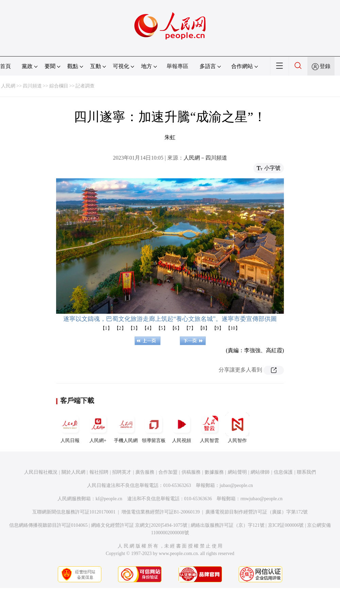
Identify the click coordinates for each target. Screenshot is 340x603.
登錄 (325, 66)
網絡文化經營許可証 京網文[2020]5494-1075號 (139, 525)
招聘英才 (121, 472)
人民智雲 (209, 427)
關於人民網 (73, 472)
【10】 (233, 328)
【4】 (148, 328)
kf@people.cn (109, 498)
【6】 (176, 328)
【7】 (190, 328)
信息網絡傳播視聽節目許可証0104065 (48, 525)
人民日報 (70, 427)
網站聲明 (237, 472)
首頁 (5, 66)
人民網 (8, 85)
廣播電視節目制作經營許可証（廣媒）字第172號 (256, 512)
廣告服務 (144, 472)
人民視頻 (181, 427)
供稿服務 (191, 472)
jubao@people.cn (236, 485)
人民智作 (237, 427)
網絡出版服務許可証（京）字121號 (228, 525)
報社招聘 (98, 472)
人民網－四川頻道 (205, 158)
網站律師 (260, 472)
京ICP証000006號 (286, 525)
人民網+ (98, 427)
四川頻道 (32, 85)
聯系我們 (306, 472)
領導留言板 (154, 427)
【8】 (204, 328)
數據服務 (214, 472)
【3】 (134, 328)
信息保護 (283, 472)
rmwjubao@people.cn (261, 498)
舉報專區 (177, 66)
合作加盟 (167, 472)
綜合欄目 (58, 85)
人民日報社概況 (40, 472)
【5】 (162, 328)
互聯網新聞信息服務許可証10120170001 (74, 512)
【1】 (106, 328)
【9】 (218, 328)
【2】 (120, 328)
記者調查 (85, 85)
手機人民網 (126, 427)
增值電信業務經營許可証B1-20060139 (160, 512)
